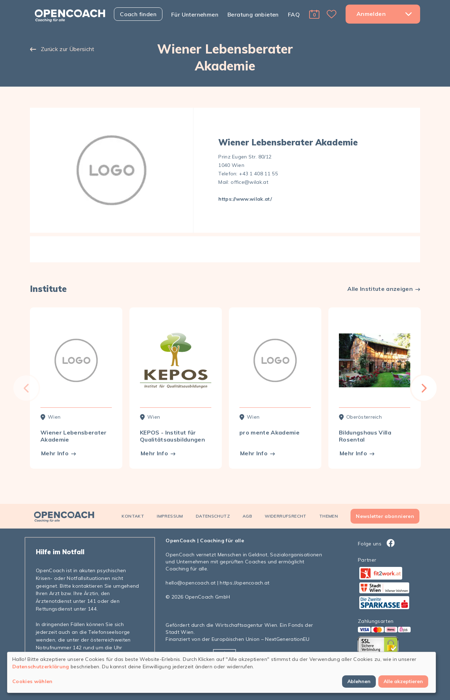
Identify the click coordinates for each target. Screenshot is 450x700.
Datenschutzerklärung (40, 666)
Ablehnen (359, 681)
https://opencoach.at (245, 583)
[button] (314, 14)
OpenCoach (180, 540)
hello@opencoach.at (191, 583)
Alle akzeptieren (403, 681)
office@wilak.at (249, 182)
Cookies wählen (32, 681)
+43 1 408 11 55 (258, 173)
